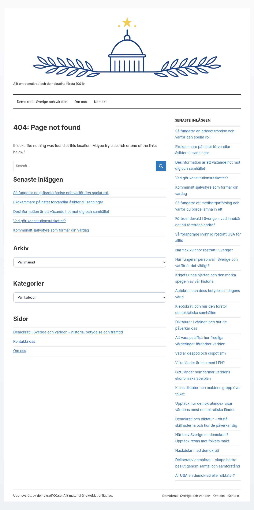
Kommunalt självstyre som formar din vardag (51, 230)
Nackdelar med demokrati (197, 450)
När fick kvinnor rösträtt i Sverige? (204, 250)
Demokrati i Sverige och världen (42, 102)
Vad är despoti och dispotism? (200, 353)
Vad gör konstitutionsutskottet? (39, 221)
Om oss (80, 102)
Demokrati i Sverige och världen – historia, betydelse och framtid (68, 332)
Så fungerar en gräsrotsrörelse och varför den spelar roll (61, 193)
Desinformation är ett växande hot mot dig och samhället (61, 212)
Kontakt (100, 102)
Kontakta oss (24, 341)
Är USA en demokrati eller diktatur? (205, 475)
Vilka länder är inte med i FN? (200, 363)
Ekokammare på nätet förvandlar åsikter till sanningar (58, 202)
